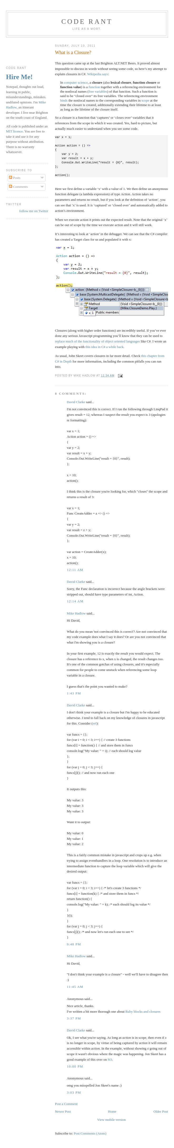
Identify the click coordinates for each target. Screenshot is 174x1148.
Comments (18, 187)
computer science (76, 82)
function (94, 87)
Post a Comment (66, 1104)
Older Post (160, 1111)
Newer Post (63, 1111)
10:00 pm (75, 1066)
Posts (14, 178)
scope (145, 100)
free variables (98, 91)
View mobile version (111, 1120)
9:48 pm (74, 944)
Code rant (87, 21)
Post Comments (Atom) (90, 1133)
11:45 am (75, 987)
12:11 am (75, 570)
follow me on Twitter (33, 211)
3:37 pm (74, 1018)
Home (112, 1111)
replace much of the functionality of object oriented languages (97, 341)
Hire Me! (19, 77)
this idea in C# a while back (104, 347)
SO (110, 1059)
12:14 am (75, 601)
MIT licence (14, 131)
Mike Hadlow (76, 613)
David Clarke (76, 402)
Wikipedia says (97, 74)
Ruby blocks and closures (142, 1011)
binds (64, 100)
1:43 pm (74, 693)
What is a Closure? (73, 52)
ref (94, 723)
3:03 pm (74, 1092)
